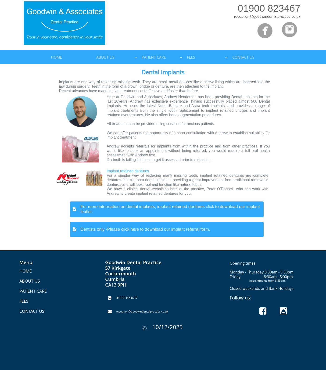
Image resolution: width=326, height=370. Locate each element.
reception (242, 16)
